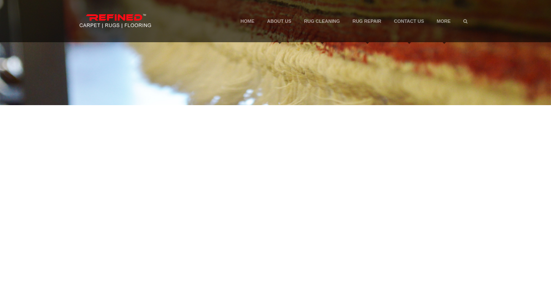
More (444, 30)
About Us (279, 30)
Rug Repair (366, 30)
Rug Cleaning (322, 30)
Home (247, 21)
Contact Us (409, 30)
